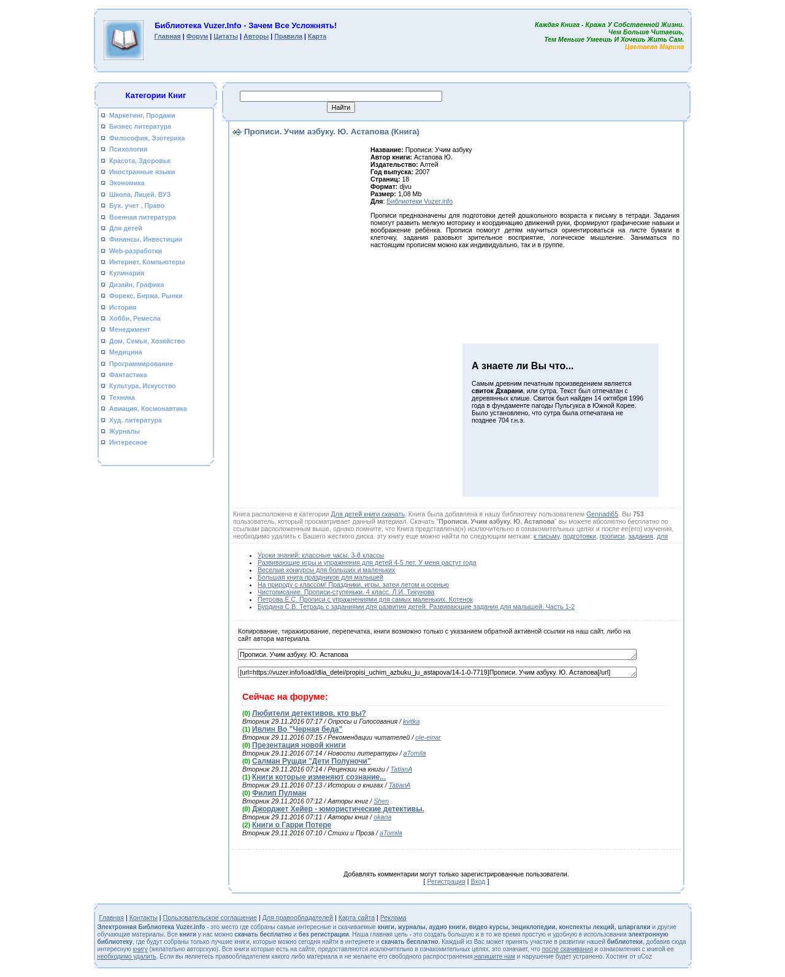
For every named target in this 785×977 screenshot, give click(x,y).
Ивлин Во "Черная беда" (297, 729)
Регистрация (446, 881)
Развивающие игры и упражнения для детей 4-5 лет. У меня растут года (367, 562)
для (662, 536)
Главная (167, 36)
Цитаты (225, 36)
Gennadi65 (602, 514)
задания (640, 536)
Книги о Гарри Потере (291, 825)
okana (382, 817)
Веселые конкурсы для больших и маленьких (326, 569)
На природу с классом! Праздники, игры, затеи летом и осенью (353, 584)
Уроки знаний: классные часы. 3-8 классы (321, 555)
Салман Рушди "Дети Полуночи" (311, 761)
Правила (288, 36)
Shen (381, 801)
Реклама (393, 917)
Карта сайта (357, 917)
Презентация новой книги (299, 745)
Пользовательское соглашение (210, 917)
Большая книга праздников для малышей (320, 577)
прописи (612, 536)
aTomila (415, 753)
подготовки (579, 536)
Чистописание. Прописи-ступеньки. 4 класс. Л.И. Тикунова (346, 592)
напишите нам (495, 956)
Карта (317, 36)
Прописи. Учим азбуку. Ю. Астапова (437, 654)
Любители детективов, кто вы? (309, 713)
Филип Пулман (279, 793)
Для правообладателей (297, 917)
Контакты (143, 917)
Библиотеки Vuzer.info (420, 201)
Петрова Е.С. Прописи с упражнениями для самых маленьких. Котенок (365, 599)
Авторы (256, 36)
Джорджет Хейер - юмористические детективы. (338, 809)
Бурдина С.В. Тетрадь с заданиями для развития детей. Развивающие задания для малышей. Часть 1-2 (416, 606)
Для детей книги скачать (367, 514)
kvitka (411, 721)
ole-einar (427, 737)
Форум (197, 36)
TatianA (402, 769)
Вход (477, 881)
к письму (546, 536)
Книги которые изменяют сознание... (319, 777)
